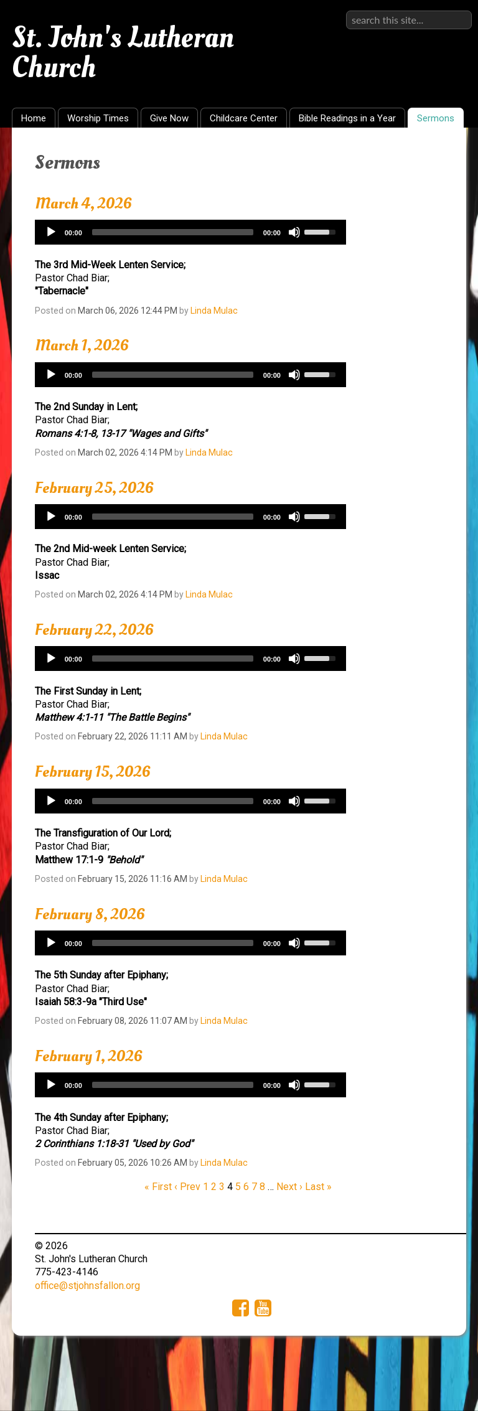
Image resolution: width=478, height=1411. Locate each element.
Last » (318, 1187)
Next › (289, 1187)
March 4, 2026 (83, 203)
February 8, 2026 (90, 914)
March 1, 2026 (82, 345)
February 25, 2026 (94, 488)
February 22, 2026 (94, 630)
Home (33, 118)
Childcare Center (244, 118)
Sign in (457, 10)
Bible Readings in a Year (347, 118)
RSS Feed (432, 156)
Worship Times (98, 118)
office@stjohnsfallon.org (87, 1285)
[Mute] (294, 232)
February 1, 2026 (89, 1056)
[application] (190, 232)
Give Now (169, 118)
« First (158, 1187)
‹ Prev (187, 1187)
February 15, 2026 (93, 772)
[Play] (51, 232)
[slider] (172, 232)
